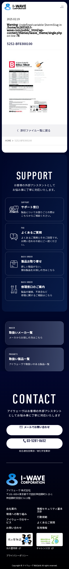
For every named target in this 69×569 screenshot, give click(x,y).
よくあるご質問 (46, 522)
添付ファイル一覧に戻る (33, 130)
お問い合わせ (14, 527)
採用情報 (42, 527)
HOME (8, 140)
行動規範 (42, 517)
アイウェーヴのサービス (17, 521)
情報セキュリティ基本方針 (50, 510)
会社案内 (11, 508)
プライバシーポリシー (17, 555)
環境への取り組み (16, 514)
